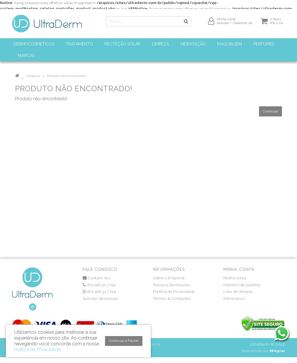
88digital (277, 351)
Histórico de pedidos (242, 285)
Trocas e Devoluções (172, 285)
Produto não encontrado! (66, 76)
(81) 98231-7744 (99, 285)
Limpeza (33, 76)
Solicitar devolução (100, 298)
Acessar (223, 25)
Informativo (234, 298)
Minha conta (234, 278)
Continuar (270, 111)
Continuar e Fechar (124, 341)
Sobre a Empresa (169, 278)
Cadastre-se (242, 25)
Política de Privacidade (174, 291)
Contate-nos (97, 278)
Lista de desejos (238, 291)
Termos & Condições (172, 298)
